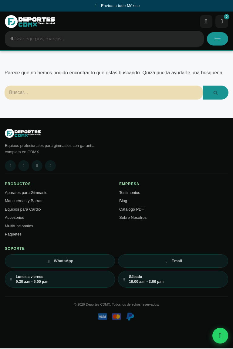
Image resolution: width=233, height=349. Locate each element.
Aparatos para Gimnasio (26, 193)
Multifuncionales (19, 226)
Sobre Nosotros (133, 218)
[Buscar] (104, 93)
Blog (123, 201)
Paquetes (13, 234)
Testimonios (129, 193)
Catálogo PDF (131, 210)
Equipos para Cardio (23, 210)
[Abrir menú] (217, 39)
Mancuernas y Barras (23, 201)
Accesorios (14, 218)
